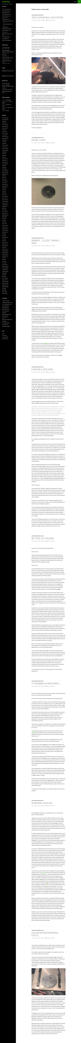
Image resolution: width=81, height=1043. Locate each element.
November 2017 (5, 172)
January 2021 (4, 160)
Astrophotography (5, 10)
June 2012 (4, 238)
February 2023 (5, 145)
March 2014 (4, 223)
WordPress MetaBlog (6, 40)
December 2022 (5, 148)
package (34, 732)
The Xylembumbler (5, 36)
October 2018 (5, 163)
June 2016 (4, 189)
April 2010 (4, 261)
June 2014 (4, 218)
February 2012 (5, 242)
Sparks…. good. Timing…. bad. (46, 241)
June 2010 (4, 257)
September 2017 (5, 174)
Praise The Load (5, 30)
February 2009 (5, 278)
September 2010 (5, 256)
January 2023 (4, 146)
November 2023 (5, 138)
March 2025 (4, 123)
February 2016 (5, 196)
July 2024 (4, 129)
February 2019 (5, 162)
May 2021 (4, 157)
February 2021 (5, 158)
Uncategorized (5, 38)
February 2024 (5, 133)
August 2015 (4, 206)
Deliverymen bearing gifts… (45, 934)
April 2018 (4, 167)
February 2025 (5, 124)
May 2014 (4, 220)
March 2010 (4, 262)
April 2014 (4, 221)
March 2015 (4, 209)
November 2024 (5, 126)
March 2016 (4, 194)
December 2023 (5, 136)
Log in (3, 333)
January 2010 (4, 264)
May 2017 (4, 175)
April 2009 (4, 276)
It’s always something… (46, 683)
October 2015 (5, 203)
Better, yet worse (43, 538)
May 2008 (4, 288)
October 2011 (5, 244)
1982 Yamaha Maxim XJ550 (37, 15)
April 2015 (4, 208)
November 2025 (5, 119)
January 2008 (4, 293)
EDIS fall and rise (42, 369)
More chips (39, 140)
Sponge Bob (5, 27)
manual (43, 872)
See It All (7, 110)
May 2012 (4, 240)
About (75, 1)
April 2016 (4, 192)
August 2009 (4, 273)
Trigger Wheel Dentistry (47, 17)
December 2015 (5, 199)
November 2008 (5, 283)
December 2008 (5, 281)
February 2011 (5, 249)
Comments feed (5, 337)
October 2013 (5, 232)
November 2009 (5, 267)
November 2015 (5, 201)
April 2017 (4, 177)
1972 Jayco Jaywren (6, 9)
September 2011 (5, 245)
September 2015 (5, 204)
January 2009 (4, 279)
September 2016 (5, 186)
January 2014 (4, 227)
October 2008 (5, 285)
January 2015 (4, 213)
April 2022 (4, 155)
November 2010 (5, 252)
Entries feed (4, 335)
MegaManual (46, 343)
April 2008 (4, 290)
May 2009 (4, 274)
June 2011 (4, 247)
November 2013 (5, 230)
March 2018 (4, 169)
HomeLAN (4, 17)
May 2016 (4, 191)
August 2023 (4, 140)
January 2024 (4, 134)
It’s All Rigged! (8, 99)
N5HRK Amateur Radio (6, 28)
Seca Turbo (4, 32)
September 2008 (5, 286)
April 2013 (4, 235)
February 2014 (5, 225)
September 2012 (5, 237)
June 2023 (4, 141)
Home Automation (5, 15)
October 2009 (5, 269)
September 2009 (5, 271)
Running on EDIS (42, 803)
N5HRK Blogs (6, 1)
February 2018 (5, 170)
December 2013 (5, 228)
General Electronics (6, 14)
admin (43, 20)
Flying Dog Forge (5, 12)
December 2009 (5, 266)
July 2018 (4, 165)
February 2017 (5, 180)
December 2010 (5, 250)
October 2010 (5, 254)
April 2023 (4, 143)
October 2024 (5, 128)
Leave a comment (51, 20)
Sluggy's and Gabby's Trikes (7, 33)
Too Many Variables (5, 47)
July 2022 (4, 153)
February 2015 (5, 211)
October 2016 (5, 184)
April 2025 (4, 121)
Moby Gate (4, 54)
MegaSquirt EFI (5, 19)
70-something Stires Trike (7, 24)
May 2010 (4, 259)
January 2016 (4, 198)
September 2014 (5, 215)
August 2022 (4, 152)
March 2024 (4, 131)
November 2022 (5, 150)
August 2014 (4, 216)
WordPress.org (5, 338)
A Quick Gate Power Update (7, 57)
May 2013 (4, 233)
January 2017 (4, 182)
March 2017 (4, 179)
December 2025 (5, 117)
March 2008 (4, 291)
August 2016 (4, 187)
